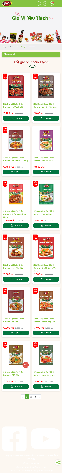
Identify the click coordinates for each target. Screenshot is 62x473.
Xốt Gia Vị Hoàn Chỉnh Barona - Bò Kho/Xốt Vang (15, 159)
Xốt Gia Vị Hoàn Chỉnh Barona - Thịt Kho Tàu (13, 266)
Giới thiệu (13, 471)
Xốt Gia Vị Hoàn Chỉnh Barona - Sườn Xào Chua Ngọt (14, 215)
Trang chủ (5, 47)
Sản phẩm (15, 47)
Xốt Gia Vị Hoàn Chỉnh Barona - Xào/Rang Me (44, 374)
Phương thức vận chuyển (27, 471)
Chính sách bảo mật (46, 471)
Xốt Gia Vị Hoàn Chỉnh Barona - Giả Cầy (13, 374)
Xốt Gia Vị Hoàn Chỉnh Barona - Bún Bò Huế (43, 159)
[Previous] (23, 396)
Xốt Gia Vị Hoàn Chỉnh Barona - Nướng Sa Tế (13, 105)
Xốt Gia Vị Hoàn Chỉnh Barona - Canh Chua (43, 213)
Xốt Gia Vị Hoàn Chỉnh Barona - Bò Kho (13, 320)
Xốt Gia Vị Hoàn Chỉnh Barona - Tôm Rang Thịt (44, 320)
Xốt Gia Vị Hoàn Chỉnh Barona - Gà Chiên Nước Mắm (44, 268)
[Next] (39, 396)
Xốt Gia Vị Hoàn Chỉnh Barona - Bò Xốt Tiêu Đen (45, 105)
